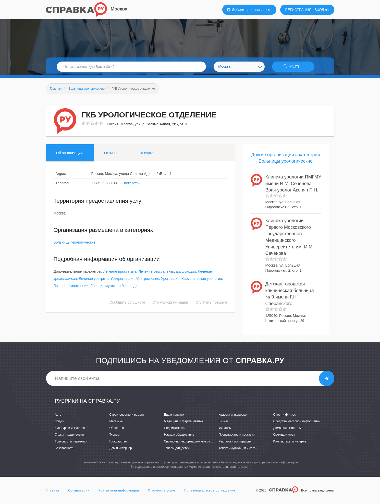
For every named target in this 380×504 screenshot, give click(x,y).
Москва (119, 8)
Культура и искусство (70, 429)
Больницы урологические (75, 244)
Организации (79, 492)
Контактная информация (119, 492)
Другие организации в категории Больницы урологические (285, 159)
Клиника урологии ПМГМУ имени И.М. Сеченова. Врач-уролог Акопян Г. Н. (293, 185)
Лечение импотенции (71, 287)
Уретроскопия (147, 280)
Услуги (59, 423)
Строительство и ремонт (126, 416)
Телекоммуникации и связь (238, 449)
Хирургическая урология (201, 280)
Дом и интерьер (120, 449)
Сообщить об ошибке (127, 304)
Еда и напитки (174, 416)
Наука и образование (179, 436)
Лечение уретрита (94, 280)
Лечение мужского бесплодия (114, 287)
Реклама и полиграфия (235, 443)
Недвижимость (174, 429)
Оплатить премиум (211, 304)
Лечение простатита (120, 273)
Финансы (225, 429)
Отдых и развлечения (70, 436)
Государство (118, 443)
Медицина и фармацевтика (183, 423)
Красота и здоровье (233, 416)
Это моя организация (170, 304)
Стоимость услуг (162, 492)
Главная (52, 492)
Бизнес (224, 423)
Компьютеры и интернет (290, 443)
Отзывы (110, 154)
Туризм (114, 436)
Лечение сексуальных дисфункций (167, 273)
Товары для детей (177, 449)
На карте (146, 154)
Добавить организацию (248, 10)
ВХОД (321, 10)
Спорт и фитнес (284, 416)
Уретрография (122, 280)
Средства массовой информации (297, 423)
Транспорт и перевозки (71, 443)
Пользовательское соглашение (209, 492)
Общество (116, 429)
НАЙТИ (293, 67)
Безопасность (65, 449)
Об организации (69, 154)
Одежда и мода (284, 436)
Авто (58, 416)
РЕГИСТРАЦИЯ (298, 10)
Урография (170, 280)
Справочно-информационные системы (191, 443)
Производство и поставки (237, 436)
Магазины (116, 423)
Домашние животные (288, 429)
